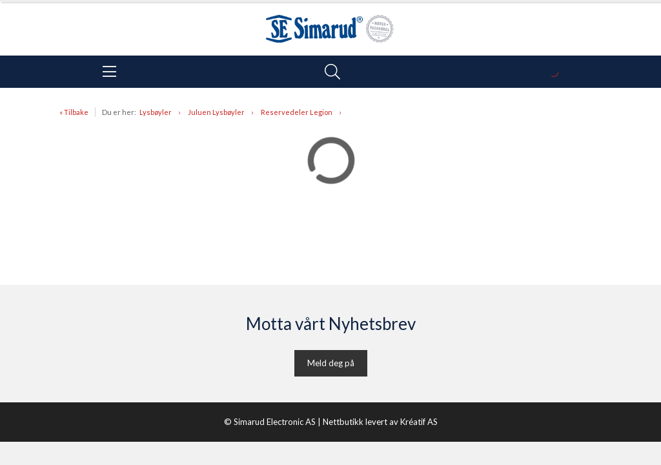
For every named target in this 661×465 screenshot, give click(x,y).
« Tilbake (73, 112)
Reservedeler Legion (296, 112)
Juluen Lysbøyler (216, 112)
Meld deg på (330, 363)
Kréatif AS (419, 422)
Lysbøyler (155, 112)
